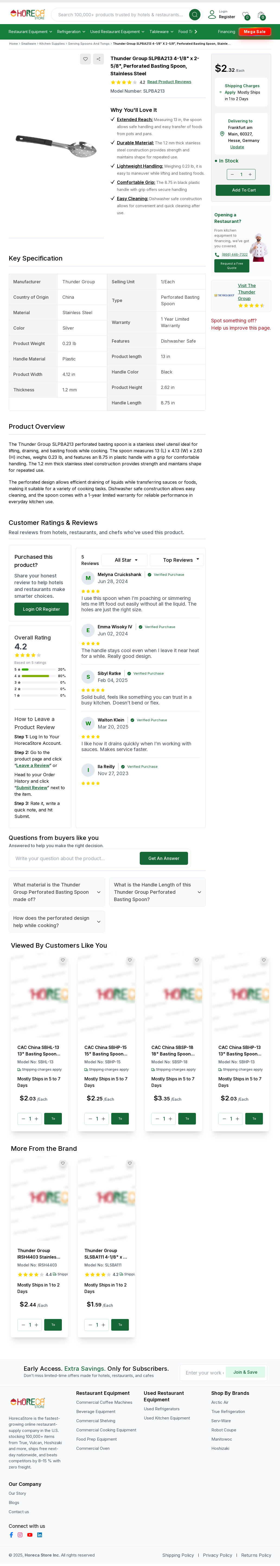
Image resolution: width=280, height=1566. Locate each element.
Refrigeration (71, 32)
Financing (226, 32)
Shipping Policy (178, 1557)
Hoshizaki (220, 1450)
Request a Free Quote (232, 266)
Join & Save (245, 1374)
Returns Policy (256, 1557)
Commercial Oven (93, 1450)
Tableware (161, 32)
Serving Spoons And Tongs (89, 44)
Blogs (14, 1504)
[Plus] (36, 1119)
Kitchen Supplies (52, 44)
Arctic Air (219, 1404)
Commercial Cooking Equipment (106, 1432)
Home (13, 44)
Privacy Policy (217, 1557)
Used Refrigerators (162, 1411)
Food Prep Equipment (96, 1441)
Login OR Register (41, 609)
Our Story (17, 1495)
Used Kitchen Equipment (167, 1420)
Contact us (19, 1513)
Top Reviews (182, 559)
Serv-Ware (221, 1422)
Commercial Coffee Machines (104, 1404)
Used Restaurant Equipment (117, 32)
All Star (127, 560)
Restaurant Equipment (31, 32)
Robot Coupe (223, 1432)
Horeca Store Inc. (43, 1557)
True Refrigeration (228, 1413)
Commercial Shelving (95, 1422)
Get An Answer (163, 858)
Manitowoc (221, 1441)
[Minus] (23, 1119)
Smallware (28, 44)
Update (237, 147)
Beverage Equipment (95, 1413)
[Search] (195, 14)
